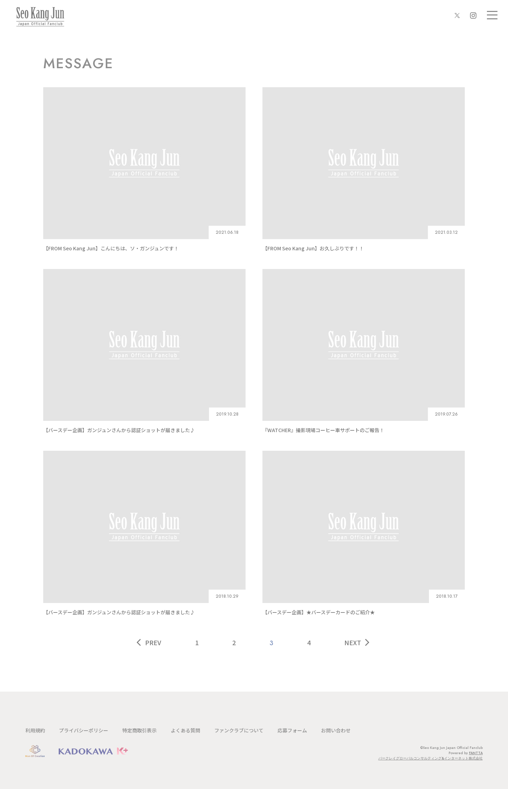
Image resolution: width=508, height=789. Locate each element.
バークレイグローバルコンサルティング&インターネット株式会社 (430, 758)
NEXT (357, 642)
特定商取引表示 (139, 730)
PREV (149, 642)
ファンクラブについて (238, 730)
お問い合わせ (336, 730)
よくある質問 (185, 730)
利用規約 (35, 730)
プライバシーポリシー (83, 730)
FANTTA (476, 753)
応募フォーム (292, 730)
